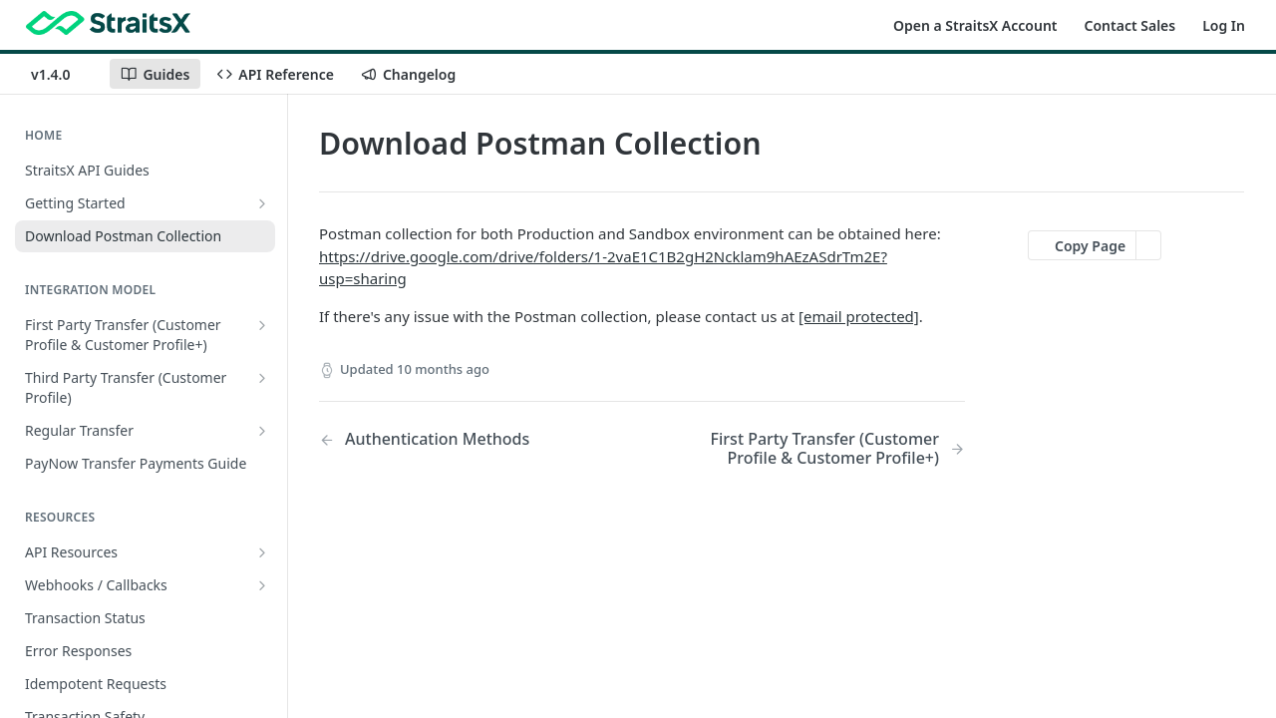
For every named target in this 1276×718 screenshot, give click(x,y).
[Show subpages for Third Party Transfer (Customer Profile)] (262, 378)
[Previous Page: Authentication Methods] (457, 439)
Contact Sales (1130, 25)
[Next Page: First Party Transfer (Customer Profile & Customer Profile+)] (826, 449)
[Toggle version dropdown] (62, 74)
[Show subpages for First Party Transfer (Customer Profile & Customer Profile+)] (262, 325)
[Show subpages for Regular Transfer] (262, 431)
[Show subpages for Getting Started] (262, 203)
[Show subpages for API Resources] (262, 552)
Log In (1223, 25)
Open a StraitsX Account (975, 25)
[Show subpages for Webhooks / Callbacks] (262, 585)
